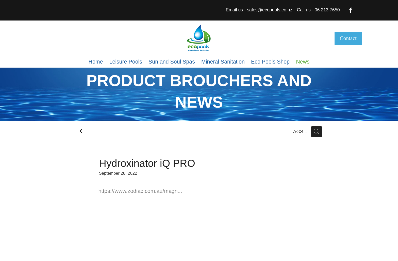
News (302, 62)
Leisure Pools (125, 62)
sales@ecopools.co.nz (269, 9)
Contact (348, 38)
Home (95, 62)
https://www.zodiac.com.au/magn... (140, 191)
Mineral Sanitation (223, 62)
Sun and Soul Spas (171, 62)
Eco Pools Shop (270, 62)
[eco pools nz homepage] (199, 38)
